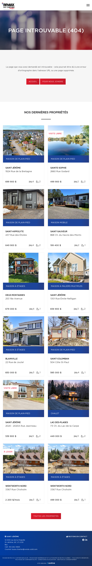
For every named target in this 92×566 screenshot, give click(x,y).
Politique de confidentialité (26, 559)
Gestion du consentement (67, 559)
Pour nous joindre (52, 82)
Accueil (33, 82)
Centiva (51, 563)
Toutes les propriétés (46, 516)
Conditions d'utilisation (47, 559)
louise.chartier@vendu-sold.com (24, 549)
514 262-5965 (14, 547)
